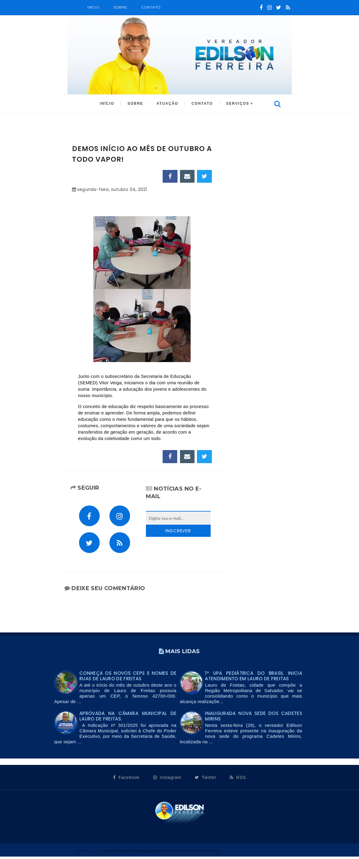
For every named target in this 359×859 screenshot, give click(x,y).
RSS (238, 779)
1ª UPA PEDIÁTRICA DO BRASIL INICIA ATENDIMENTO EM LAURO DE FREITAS (253, 678)
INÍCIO (108, 104)
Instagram (167, 779)
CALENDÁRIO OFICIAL (124, 21)
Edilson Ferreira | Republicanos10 (132, 853)
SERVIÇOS (236, 104)
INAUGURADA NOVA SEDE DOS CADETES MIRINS (253, 718)
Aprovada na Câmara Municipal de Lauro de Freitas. (127, 718)
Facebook (126, 779)
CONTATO (201, 104)
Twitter (205, 779)
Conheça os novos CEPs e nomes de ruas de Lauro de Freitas (127, 678)
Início (93, 7)
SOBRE (120, 7)
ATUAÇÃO (167, 104)
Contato (151, 7)
